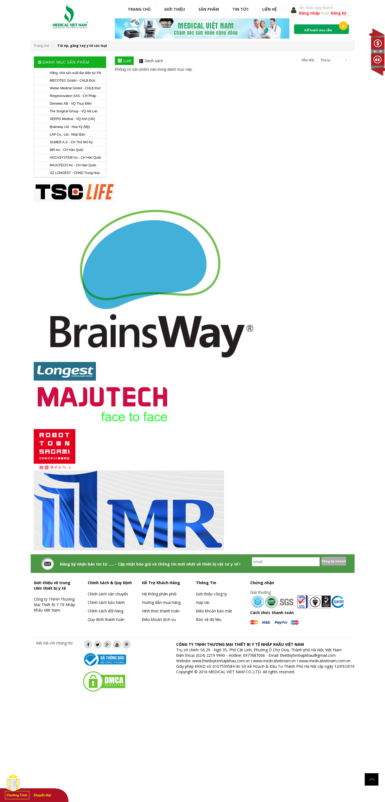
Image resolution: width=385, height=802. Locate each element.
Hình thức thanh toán (160, 610)
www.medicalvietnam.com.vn (324, 660)
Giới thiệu (174, 9)
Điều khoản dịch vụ (159, 619)
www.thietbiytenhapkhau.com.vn (221, 660)
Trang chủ (139, 9)
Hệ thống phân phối (159, 593)
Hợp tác (203, 602)
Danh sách (154, 61)
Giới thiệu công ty (211, 593)
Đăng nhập (310, 13)
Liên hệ (269, 9)
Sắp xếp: (308, 60)
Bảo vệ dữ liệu (208, 619)
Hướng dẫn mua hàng (161, 602)
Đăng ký (339, 13)
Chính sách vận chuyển (108, 593)
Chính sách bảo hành (106, 602)
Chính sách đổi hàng (105, 610)
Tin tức (240, 9)
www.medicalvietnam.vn (274, 660)
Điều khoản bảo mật (214, 610)
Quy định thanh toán (106, 619)
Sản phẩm (208, 9)
